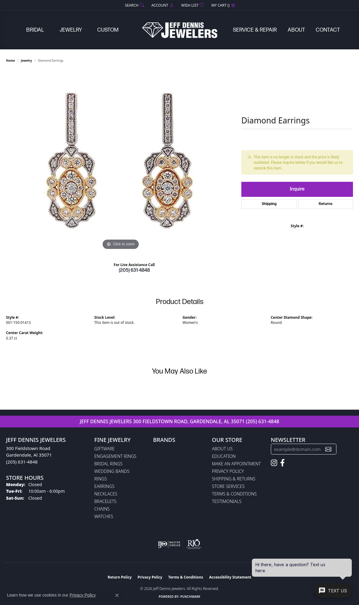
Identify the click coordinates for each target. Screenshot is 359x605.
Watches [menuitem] (103, 516)
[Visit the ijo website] (169, 544)
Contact (328, 30)
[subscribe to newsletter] (328, 449)
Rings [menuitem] (100, 479)
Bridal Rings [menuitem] (108, 464)
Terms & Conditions (234, 494)
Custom (108, 30)
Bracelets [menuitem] (105, 501)
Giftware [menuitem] (104, 448)
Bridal (35, 30)
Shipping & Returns (233, 479)
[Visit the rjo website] (193, 544)
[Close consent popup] (117, 595)
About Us (222, 448)
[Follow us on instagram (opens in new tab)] (274, 463)
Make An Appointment (236, 464)
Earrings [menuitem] (104, 486)
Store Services (228, 486)
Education (224, 456)
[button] (134, 5)
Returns (326, 204)
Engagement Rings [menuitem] (115, 456)
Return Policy (120, 577)
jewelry (26, 60)
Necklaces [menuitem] (105, 494)
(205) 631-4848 (134, 270)
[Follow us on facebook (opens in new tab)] (282, 463)
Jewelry (71, 30)
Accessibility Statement (230, 577)
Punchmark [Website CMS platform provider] (190, 596)
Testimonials (226, 501)
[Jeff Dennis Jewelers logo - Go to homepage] (179, 30)
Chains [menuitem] (102, 509)
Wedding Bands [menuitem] (111, 471)
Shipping (269, 204)
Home (10, 60)
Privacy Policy (228, 471)
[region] (120, 161)
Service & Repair (255, 30)
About (296, 30)
